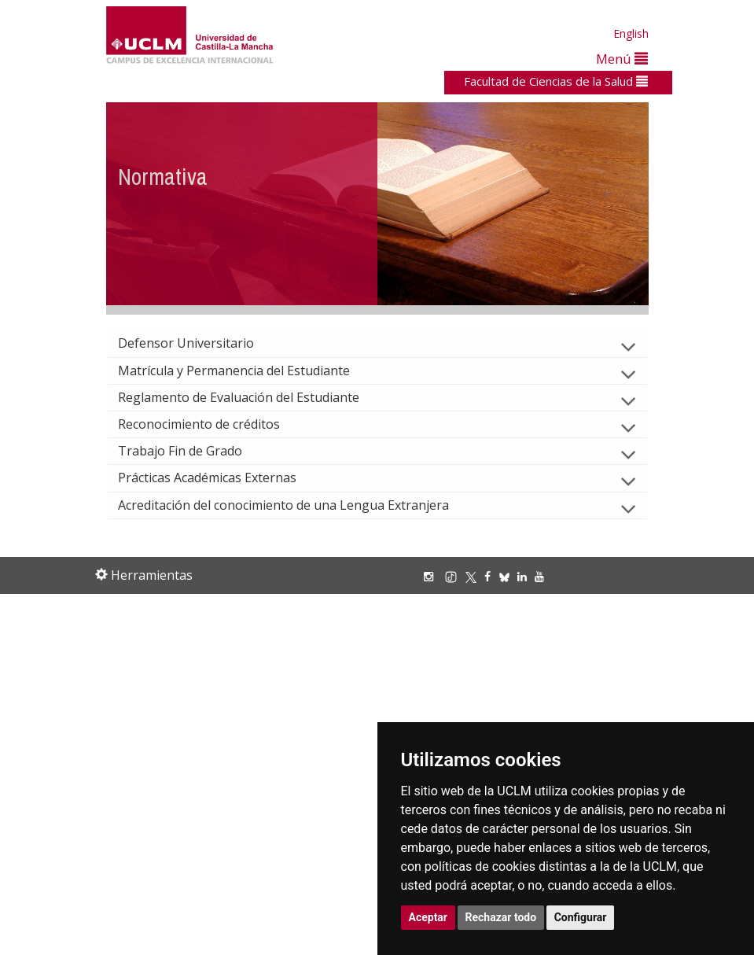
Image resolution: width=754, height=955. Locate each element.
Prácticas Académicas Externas (220, 477)
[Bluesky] (508, 576)
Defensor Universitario (198, 343)
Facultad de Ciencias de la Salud (556, 81)
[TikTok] (454, 576)
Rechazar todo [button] (501, 917)
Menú (622, 59)
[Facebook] (491, 576)
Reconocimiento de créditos (211, 424)
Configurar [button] (580, 917)
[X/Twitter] (474, 576)
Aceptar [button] (428, 917)
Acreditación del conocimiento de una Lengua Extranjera (296, 505)
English (631, 33)
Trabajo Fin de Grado (192, 450)
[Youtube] (543, 576)
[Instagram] (432, 576)
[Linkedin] (522, 576)
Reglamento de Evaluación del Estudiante (251, 397)
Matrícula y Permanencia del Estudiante (246, 370)
